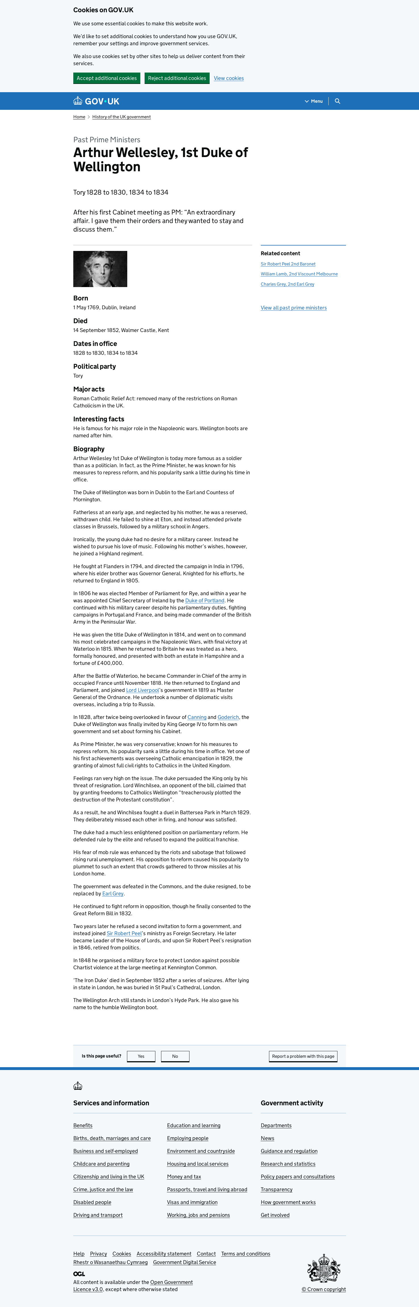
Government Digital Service (184, 1262)
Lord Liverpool (142, 690)
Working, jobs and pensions (198, 1215)
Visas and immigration (192, 1202)
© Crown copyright (324, 1289)
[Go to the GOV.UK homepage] (96, 101)
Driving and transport (98, 1215)
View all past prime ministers (294, 307)
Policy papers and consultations (298, 1176)
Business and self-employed (105, 1151)
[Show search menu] (337, 101)
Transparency (277, 1189)
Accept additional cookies (107, 78)
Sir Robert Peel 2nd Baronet (288, 264)
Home (79, 116)
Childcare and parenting (101, 1163)
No (180, 1056)
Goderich (228, 717)
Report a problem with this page (303, 1056)
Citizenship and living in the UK (108, 1176)
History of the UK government (121, 116)
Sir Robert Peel (124, 933)
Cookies (121, 1253)
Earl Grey (113, 893)
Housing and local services (198, 1163)
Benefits (83, 1125)
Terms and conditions (245, 1253)
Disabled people (92, 1202)
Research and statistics (288, 1163)
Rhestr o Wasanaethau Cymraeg (110, 1262)
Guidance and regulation (289, 1151)
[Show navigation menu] (314, 101)
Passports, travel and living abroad (207, 1189)
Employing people (188, 1138)
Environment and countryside (201, 1151)
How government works (288, 1202)
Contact (206, 1253)
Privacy (98, 1253)
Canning (197, 717)
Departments (276, 1125)
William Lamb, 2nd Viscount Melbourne (299, 274)
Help (79, 1253)
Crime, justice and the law (103, 1189)
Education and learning (193, 1125)
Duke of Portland (204, 600)
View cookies (229, 78)
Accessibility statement (164, 1253)
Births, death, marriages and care (112, 1138)
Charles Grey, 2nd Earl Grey (287, 284)
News (267, 1138)
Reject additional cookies (177, 78)
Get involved (275, 1215)
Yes (146, 1056)
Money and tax (184, 1176)
